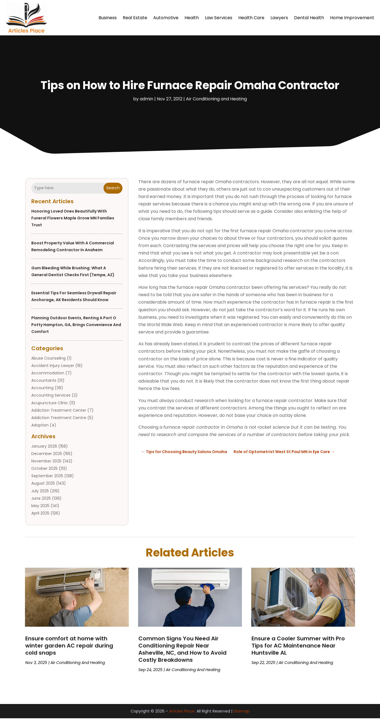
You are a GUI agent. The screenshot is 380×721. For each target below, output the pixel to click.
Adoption (40, 428)
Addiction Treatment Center (58, 413)
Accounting (42, 390)
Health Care (251, 18)
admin (146, 101)
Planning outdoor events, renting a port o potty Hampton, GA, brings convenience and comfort (76, 327)
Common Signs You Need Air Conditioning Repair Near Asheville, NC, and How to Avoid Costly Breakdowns (182, 651)
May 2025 (40, 508)
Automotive (165, 18)
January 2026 (44, 449)
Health (192, 18)
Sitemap (241, 714)
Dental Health (309, 18)
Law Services (218, 18)
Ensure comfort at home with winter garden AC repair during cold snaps (69, 648)
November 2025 (46, 463)
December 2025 (46, 456)
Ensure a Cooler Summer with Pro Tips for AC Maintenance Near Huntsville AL (298, 648)
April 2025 (40, 516)
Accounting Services (51, 398)
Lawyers (279, 18)
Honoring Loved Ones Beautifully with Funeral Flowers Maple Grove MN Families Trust (72, 220)
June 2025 (41, 501)
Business (108, 18)
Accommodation (47, 375)
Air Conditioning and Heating (216, 101)
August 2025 (43, 486)
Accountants (43, 383)
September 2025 (47, 478)
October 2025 (44, 471)
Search (113, 190)
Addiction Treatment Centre (58, 420)
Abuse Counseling (48, 361)
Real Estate (135, 18)
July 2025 (40, 493)
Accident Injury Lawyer (52, 368)
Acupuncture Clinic (49, 405)
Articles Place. (182, 714)
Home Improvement (352, 18)
